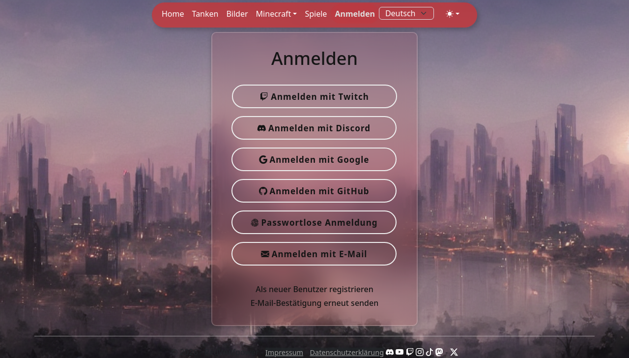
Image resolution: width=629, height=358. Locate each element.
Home (173, 13)
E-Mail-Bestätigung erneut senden (315, 303)
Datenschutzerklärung (347, 352)
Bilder (237, 13)
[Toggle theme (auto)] (452, 14)
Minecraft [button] (273, 13)
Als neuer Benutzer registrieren (314, 289)
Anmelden (354, 13)
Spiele (316, 13)
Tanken (205, 13)
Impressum (284, 352)
